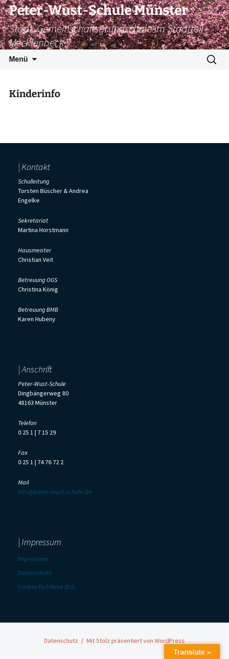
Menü (18, 59)
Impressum (33, 559)
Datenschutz (35, 573)
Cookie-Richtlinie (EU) (46, 587)
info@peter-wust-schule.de (55, 492)
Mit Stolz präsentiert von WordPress (136, 641)
